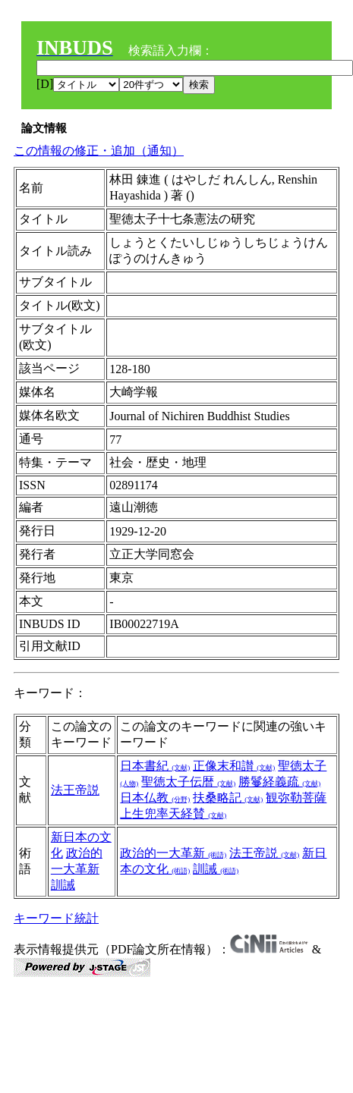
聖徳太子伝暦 (188, 781)
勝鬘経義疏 (279, 781)
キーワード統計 (56, 918)
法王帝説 (75, 790)
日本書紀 (155, 765)
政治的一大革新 (173, 852)
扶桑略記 (228, 797)
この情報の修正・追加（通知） (99, 150)
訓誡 (63, 884)
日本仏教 (155, 797)
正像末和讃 (234, 765)
